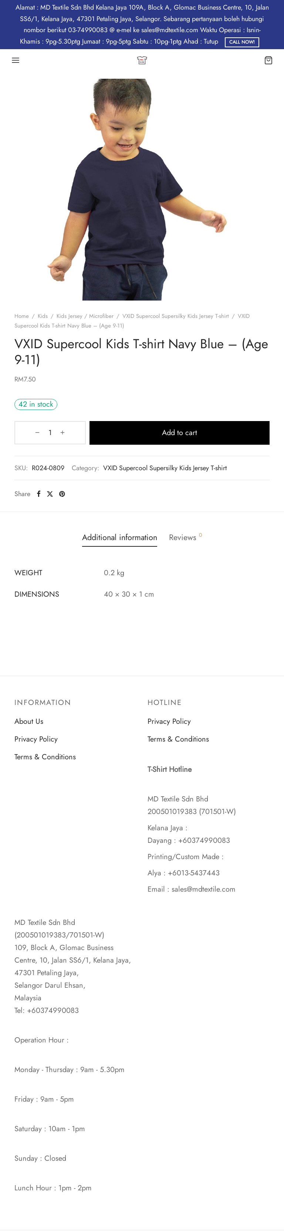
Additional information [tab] (119, 537)
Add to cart (163, 432)
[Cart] (268, 60)
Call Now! (242, 42)
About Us (28, 721)
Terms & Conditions (45, 757)
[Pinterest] (62, 493)
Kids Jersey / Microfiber (85, 316)
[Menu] (15, 60)
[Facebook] (39, 493)
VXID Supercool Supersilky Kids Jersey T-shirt (175, 316)
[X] (50, 493)
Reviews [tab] (188, 537)
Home (21, 316)
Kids (43, 316)
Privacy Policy (36, 739)
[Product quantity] (33, 432)
